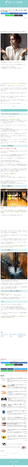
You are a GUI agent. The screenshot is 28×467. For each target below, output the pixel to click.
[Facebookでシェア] (14, 13)
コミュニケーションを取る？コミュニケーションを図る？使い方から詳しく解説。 (4, 335)
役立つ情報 (2, 359)
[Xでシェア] (5, 13)
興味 (5, 359)
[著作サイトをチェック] (7, 369)
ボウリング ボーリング (14, 359)
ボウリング (6, 64)
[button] (18, 15)
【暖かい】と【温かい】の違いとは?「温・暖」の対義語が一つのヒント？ (13, 335)
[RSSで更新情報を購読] (20, 371)
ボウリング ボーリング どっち (21, 359)
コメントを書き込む (14, 453)
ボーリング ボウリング (8, 359)
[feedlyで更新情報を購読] (7, 371)
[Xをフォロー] (20, 369)
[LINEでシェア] (9, 15)
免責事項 (14, 463)
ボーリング (11, 64)
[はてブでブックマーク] (23, 13)
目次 (13, 106)
